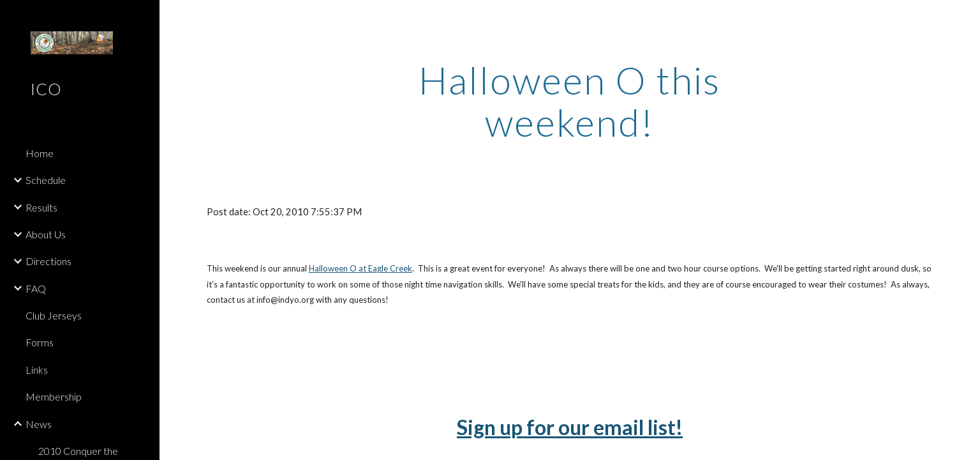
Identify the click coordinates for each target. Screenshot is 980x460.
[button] (964, 18)
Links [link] (37, 370)
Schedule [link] (46, 180)
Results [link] (41, 207)
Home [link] (40, 153)
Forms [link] (40, 342)
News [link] (39, 424)
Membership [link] (54, 396)
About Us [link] (46, 234)
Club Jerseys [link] (54, 315)
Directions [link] (48, 261)
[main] (569, 101)
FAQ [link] (36, 288)
